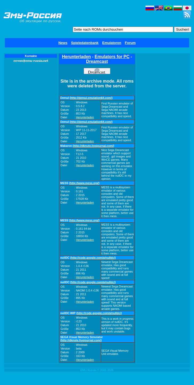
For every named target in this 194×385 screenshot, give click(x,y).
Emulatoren (111, 43)
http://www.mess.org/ (84, 183)
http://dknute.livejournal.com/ (93, 145)
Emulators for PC (112, 56)
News (62, 43)
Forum (130, 43)
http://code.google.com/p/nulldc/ (93, 257)
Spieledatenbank (85, 43)
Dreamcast (97, 61)
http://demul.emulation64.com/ (91, 97)
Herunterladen (76, 56)
